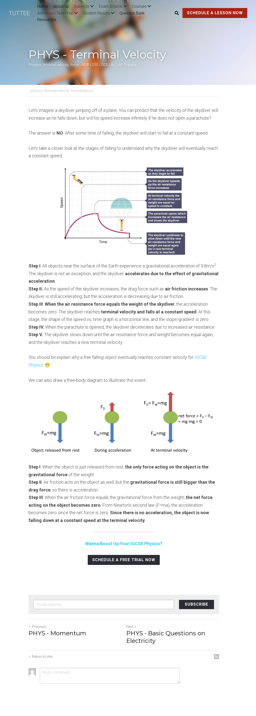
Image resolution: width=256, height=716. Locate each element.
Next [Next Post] (135, 630)
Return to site (40, 660)
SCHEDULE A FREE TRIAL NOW (128, 562)
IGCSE (201, 357)
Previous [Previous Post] (37, 630)
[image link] (22, 12)
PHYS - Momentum (57, 636)
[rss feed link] (225, 659)
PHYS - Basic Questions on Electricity (170, 640)
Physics (215, 357)
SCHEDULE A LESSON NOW (215, 12)
